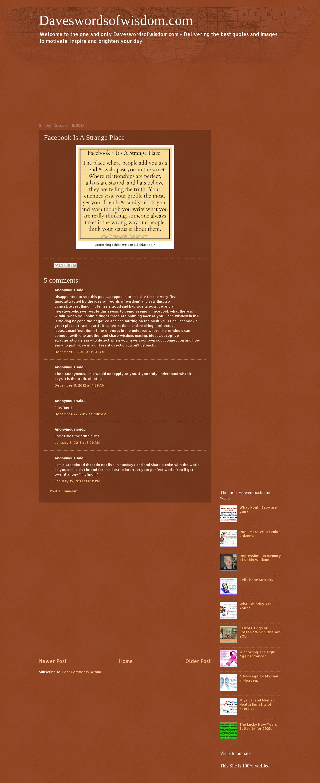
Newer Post (53, 661)
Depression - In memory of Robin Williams (260, 557)
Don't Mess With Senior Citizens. (259, 533)
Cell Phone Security (256, 579)
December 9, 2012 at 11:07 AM (80, 352)
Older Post (198, 661)
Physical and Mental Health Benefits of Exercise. (256, 704)
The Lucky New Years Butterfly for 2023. (258, 726)
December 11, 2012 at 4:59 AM (80, 385)
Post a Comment (64, 491)
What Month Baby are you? (258, 509)
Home (126, 661)
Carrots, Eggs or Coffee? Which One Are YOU (260, 632)
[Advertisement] (160, 83)
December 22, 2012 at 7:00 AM (80, 414)
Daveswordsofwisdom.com (116, 20)
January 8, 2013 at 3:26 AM (77, 442)
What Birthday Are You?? (255, 606)
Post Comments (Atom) (81, 672)
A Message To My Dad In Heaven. (258, 678)
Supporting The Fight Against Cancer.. (257, 654)
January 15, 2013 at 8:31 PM (77, 481)
